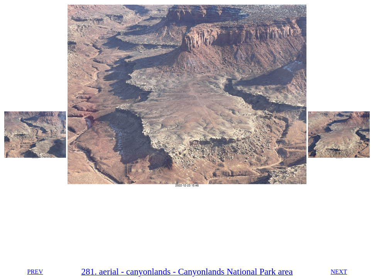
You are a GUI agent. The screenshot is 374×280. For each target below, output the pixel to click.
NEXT (339, 271)
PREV (35, 271)
